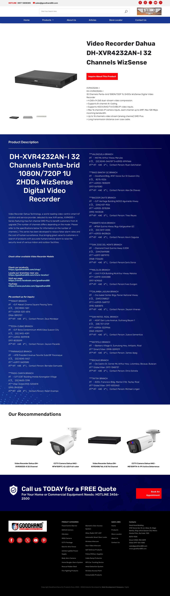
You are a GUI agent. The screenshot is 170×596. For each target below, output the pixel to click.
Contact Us (140, 20)
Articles (92, 20)
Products (46, 20)
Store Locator (116, 20)
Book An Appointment (153, 493)
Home (26, 20)
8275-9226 (133, 537)
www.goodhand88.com (138, 549)
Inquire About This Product (102, 76)
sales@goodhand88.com (138, 546)
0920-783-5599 (140, 540)
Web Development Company (113, 587)
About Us (71, 20)
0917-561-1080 (139, 543)
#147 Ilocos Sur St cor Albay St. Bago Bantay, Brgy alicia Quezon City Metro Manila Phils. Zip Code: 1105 (143, 530)
